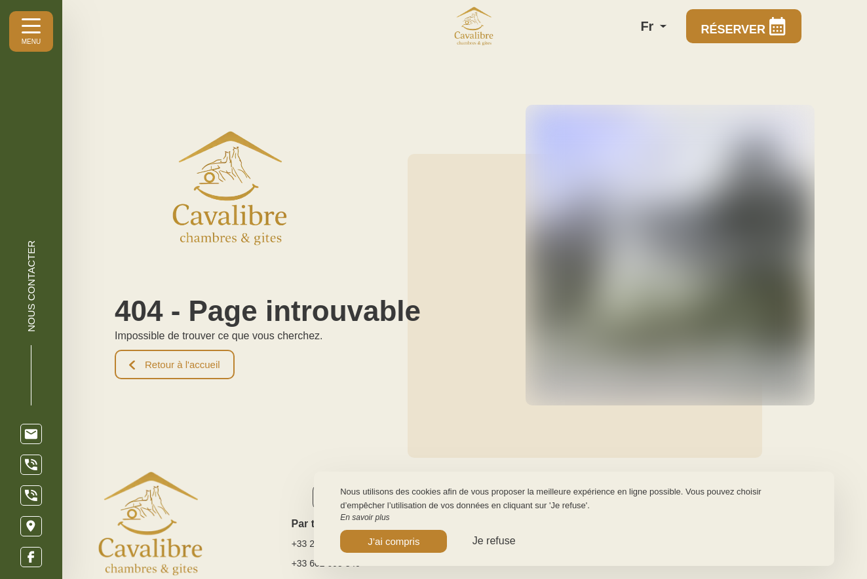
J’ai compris (393, 541)
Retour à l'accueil (174, 364)
